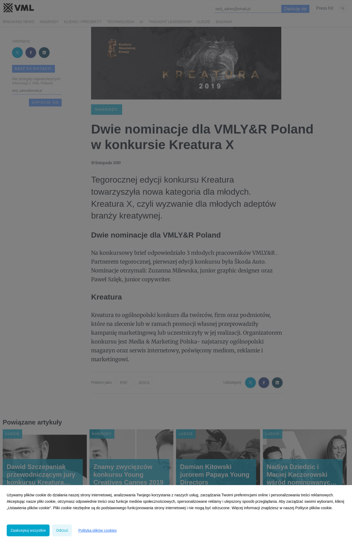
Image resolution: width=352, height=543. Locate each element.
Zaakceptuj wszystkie (28, 530)
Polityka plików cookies (97, 530)
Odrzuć (62, 530)
